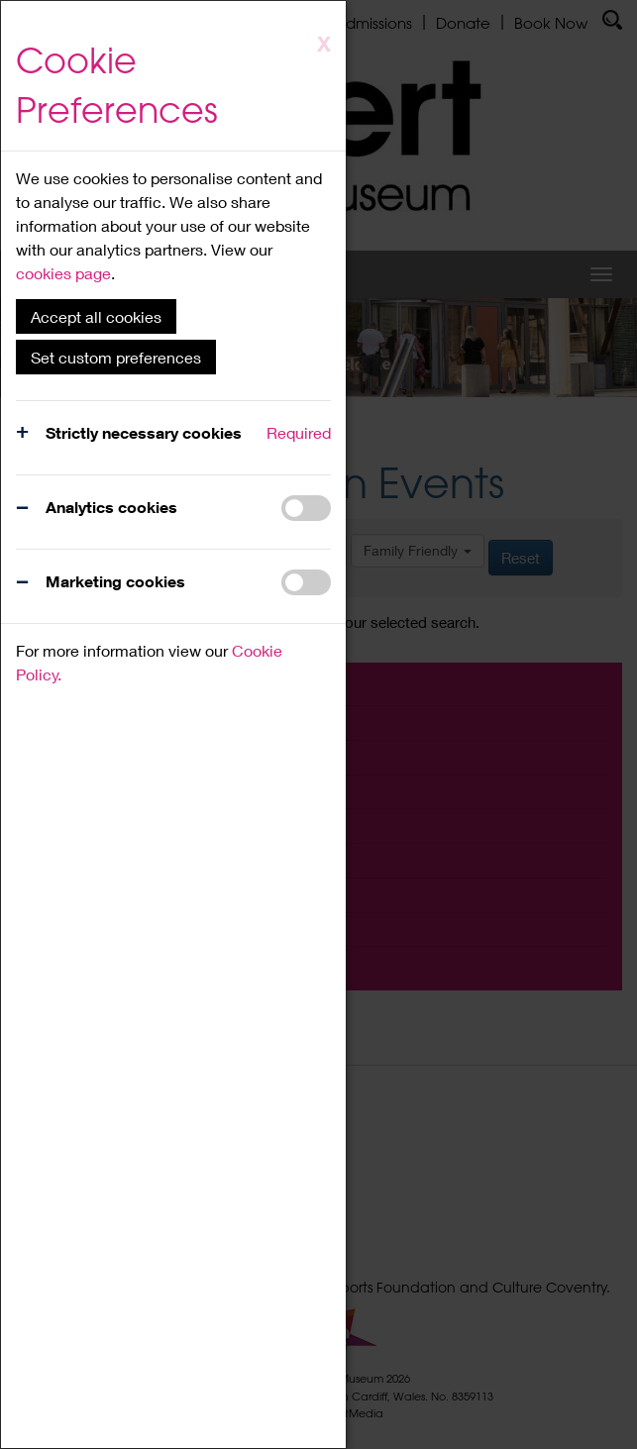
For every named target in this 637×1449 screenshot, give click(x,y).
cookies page (63, 272)
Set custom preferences (116, 357)
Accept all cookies (96, 316)
